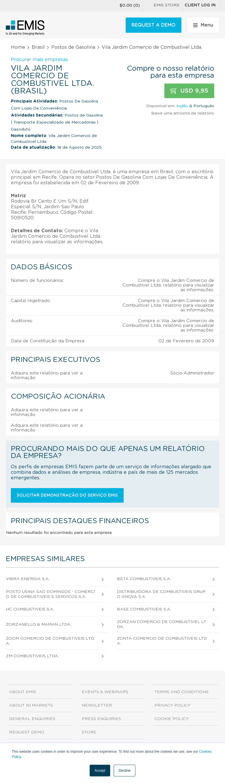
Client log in (200, 5)
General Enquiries (32, 719)
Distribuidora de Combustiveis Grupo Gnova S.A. (161, 594)
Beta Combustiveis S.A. (144, 579)
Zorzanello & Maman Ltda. (38, 624)
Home (18, 47)
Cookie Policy (171, 719)
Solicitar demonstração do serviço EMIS (67, 495)
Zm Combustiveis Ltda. (32, 656)
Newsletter (97, 705)
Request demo (26, 732)
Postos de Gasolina (73, 47)
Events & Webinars (105, 692)
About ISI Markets (31, 705)
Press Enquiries (101, 719)
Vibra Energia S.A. (28, 579)
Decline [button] (124, 771)
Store (89, 732)
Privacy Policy (172, 705)
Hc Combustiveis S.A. (30, 609)
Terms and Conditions (181, 692)
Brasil (38, 47)
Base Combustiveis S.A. (144, 609)
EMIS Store (162, 6)
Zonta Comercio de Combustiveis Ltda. (162, 641)
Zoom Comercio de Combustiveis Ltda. (50, 641)
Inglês (182, 106)
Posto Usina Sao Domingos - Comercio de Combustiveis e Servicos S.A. (50, 594)
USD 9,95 (189, 91)
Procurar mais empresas (39, 59)
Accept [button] (100, 771)
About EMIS (22, 692)
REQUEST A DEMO (153, 25)
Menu (203, 25)
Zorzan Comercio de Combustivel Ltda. (161, 624)
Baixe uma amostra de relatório (182, 113)
